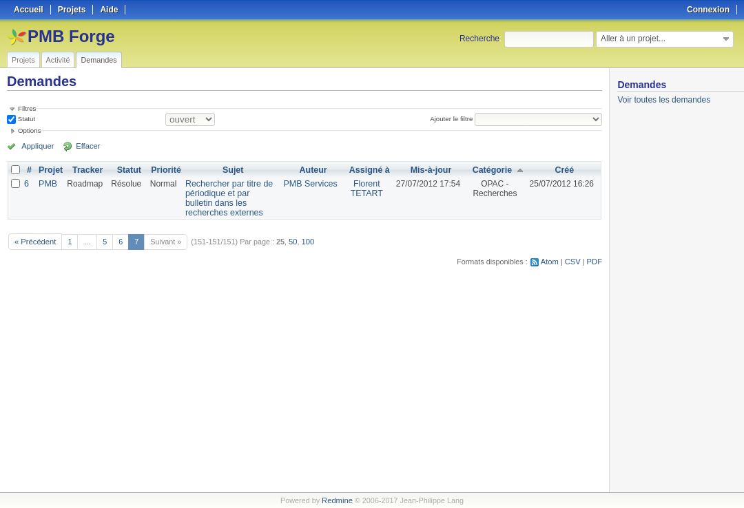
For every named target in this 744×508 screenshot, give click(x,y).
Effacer (83, 146)
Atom (550, 261)
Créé (564, 170)
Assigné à (370, 170)
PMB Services (312, 184)
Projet (50, 170)
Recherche (479, 38)
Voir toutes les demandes (663, 100)
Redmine (337, 500)
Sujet (234, 170)
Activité (58, 60)
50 (291, 241)
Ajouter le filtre (452, 119)
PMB (47, 184)
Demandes (98, 60)
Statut (25, 119)
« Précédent (34, 241)
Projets (23, 60)
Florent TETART (368, 188)
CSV (573, 261)
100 (306, 241)
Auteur (315, 170)
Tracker (86, 170)
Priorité (164, 170)
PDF (594, 261)
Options (29, 130)
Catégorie (492, 170)
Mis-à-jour (431, 170)
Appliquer (36, 146)
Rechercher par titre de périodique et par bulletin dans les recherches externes (228, 198)
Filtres (27, 108)
